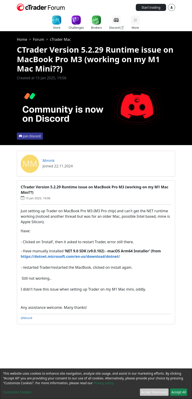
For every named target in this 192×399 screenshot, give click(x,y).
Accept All (179, 392)
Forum (38, 39)
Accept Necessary (154, 392)
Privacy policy (103, 383)
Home (22, 39)
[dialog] (96, 384)
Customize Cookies (17, 392)
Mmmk (49, 160)
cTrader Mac (60, 39)
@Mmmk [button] (26, 318)
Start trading (150, 7)
